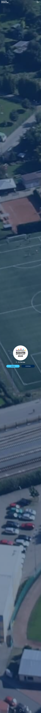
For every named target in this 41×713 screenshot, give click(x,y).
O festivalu (28, 366)
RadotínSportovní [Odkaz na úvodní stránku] (4, 2)
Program (13, 366)
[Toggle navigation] (38, 2)
